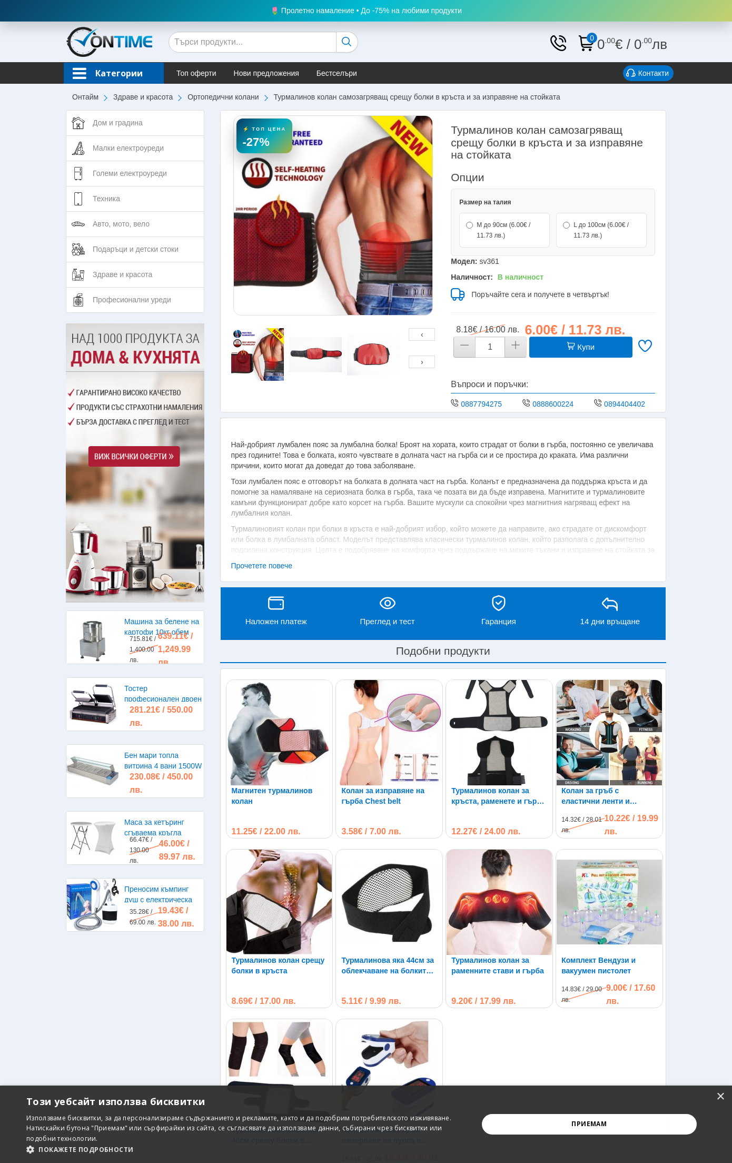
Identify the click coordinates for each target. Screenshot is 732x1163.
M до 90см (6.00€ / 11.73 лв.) (498, 230)
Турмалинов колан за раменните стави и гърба (497, 965)
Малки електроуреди (128, 148)
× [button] (720, 1097)
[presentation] (422, 334)
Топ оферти (196, 73)
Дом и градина (118, 123)
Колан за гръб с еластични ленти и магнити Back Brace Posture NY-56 (597, 796)
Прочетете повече (262, 565)
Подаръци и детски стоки (136, 249)
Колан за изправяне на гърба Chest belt (382, 795)
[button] (245, 1149)
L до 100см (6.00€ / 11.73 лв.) (596, 230)
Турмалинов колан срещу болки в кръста (278, 965)
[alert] (366, 1124)
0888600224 (552, 404)
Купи (581, 346)
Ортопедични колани (223, 97)
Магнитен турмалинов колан (272, 795)
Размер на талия (485, 202)
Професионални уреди (132, 299)
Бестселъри (336, 73)
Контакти (647, 74)
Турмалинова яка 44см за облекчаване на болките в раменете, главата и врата (389, 966)
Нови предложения (266, 73)
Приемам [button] (589, 1123)
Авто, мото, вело (121, 224)
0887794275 (481, 404)
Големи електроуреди (130, 173)
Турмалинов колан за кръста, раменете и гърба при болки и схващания (498, 796)
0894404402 (624, 404)
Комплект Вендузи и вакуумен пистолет (598, 965)
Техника (106, 198)
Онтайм (85, 97)
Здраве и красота (143, 97)
